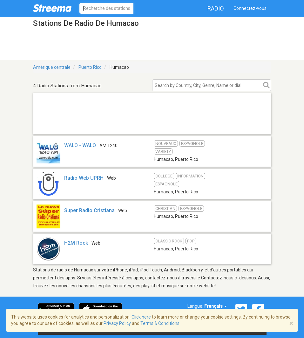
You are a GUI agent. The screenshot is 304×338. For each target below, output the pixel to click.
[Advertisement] (152, 126)
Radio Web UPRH (84, 178)
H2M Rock (76, 243)
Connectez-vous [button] (250, 8)
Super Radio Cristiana (89, 210)
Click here (141, 317)
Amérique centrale (52, 67)
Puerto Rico (90, 67)
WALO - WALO (80, 145)
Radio (215, 8)
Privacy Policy (117, 323)
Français (215, 306)
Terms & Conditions (159, 323)
